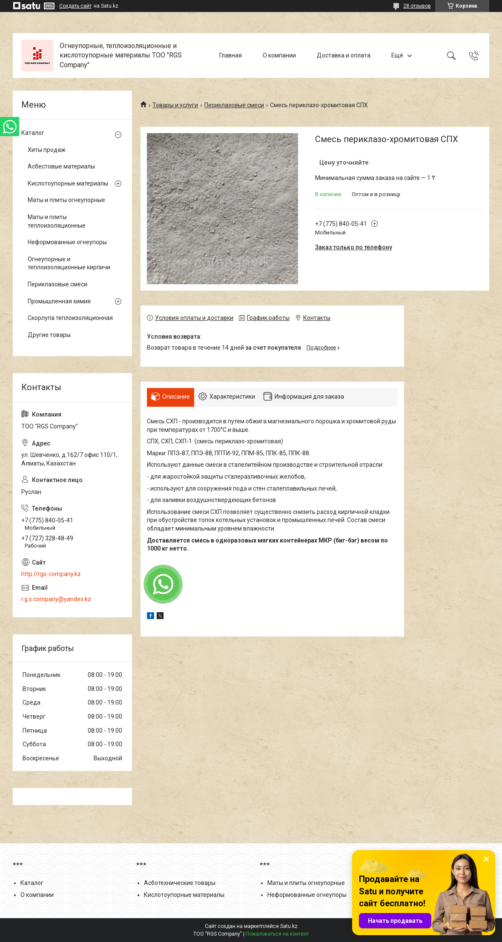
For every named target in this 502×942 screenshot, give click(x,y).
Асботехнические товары (179, 882)
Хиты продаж (47, 149)
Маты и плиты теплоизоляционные (57, 221)
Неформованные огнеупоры (67, 242)
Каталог (32, 132)
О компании (279, 55)
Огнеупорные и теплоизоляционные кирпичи (69, 263)
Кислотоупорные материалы (68, 183)
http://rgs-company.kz (51, 574)
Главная (230, 55)
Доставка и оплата (343, 55)
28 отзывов (417, 6)
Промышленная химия (59, 301)
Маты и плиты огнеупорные (66, 200)
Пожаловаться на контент (277, 934)
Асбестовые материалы (61, 166)
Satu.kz (289, 926)
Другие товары (49, 334)
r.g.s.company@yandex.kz (56, 599)
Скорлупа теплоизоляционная (70, 317)
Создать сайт (75, 6)
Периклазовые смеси (234, 105)
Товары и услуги (175, 105)
